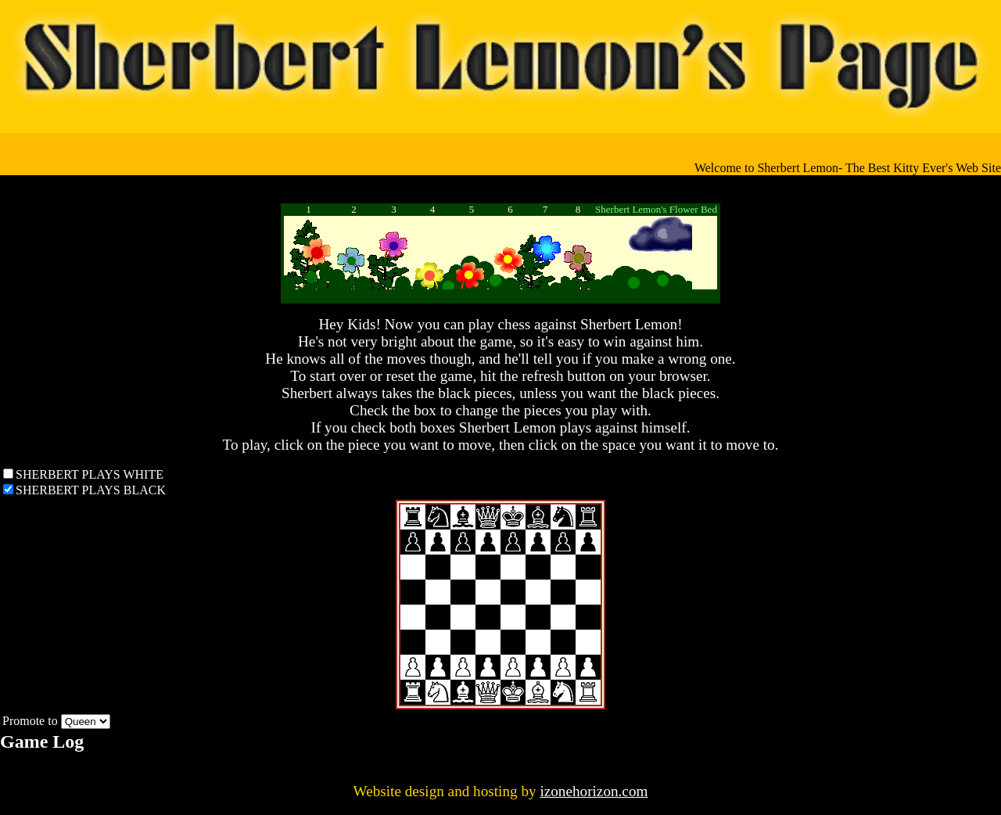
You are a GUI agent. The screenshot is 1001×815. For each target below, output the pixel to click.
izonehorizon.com (594, 791)
